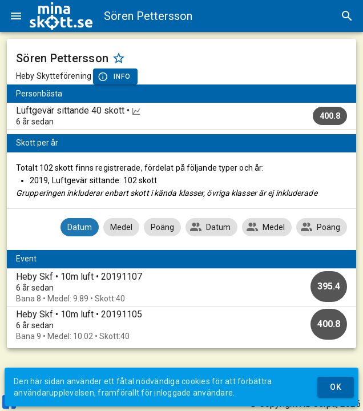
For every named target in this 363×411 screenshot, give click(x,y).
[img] (61, 16)
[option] (181, 287)
